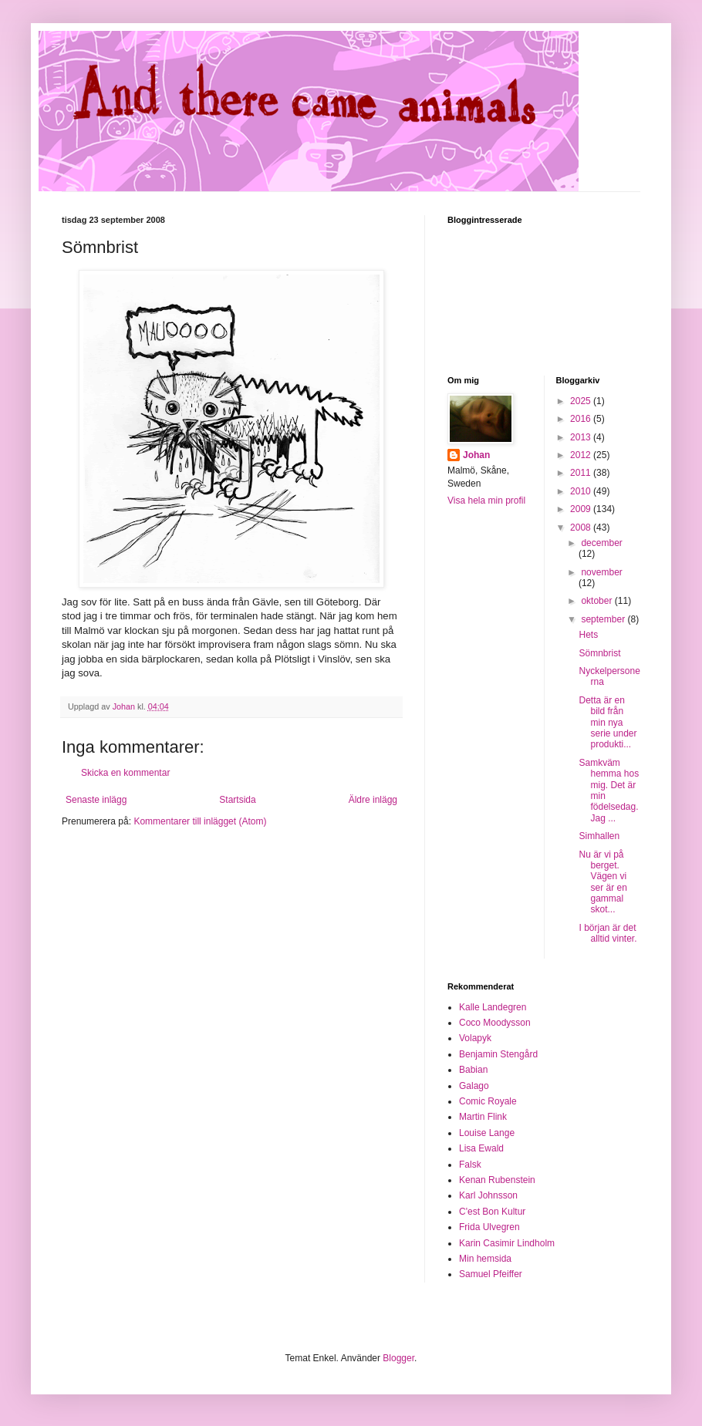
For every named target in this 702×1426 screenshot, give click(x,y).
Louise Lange (487, 1133)
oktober (597, 600)
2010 (581, 491)
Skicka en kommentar (125, 772)
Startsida (237, 799)
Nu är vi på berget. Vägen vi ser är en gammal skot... (602, 882)
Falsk (470, 1164)
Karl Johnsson (488, 1195)
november (601, 572)
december (601, 543)
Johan (476, 455)
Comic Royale (488, 1101)
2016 (581, 418)
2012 (581, 455)
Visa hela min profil (486, 500)
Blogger (398, 1358)
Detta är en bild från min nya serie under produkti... (607, 722)
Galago (474, 1085)
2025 (581, 401)
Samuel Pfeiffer (490, 1274)
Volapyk (475, 1038)
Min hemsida (485, 1258)
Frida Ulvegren (489, 1227)
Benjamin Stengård (498, 1054)
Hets (588, 634)
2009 (581, 509)
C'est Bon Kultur (492, 1211)
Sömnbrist (599, 653)
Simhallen (599, 836)
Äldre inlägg (373, 799)
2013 (581, 437)
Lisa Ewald (481, 1148)
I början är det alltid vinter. (607, 933)
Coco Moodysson (495, 1022)
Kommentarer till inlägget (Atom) (199, 821)
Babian (473, 1069)
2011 (581, 472)
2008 (581, 527)
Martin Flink (483, 1116)
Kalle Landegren (492, 1007)
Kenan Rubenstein (497, 1180)
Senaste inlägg (96, 799)
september (604, 619)
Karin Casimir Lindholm (507, 1243)
